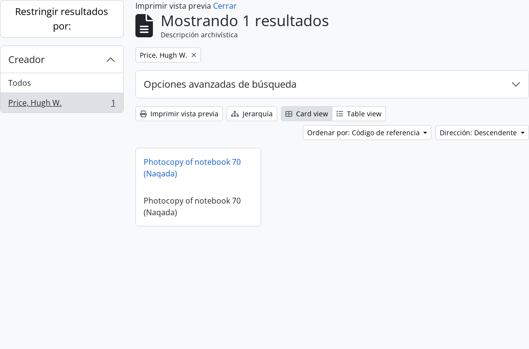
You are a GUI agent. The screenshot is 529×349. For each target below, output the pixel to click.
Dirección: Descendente (479, 132)
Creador (26, 59)
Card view (306, 113)
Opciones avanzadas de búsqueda (220, 84)
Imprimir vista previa (179, 113)
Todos (19, 83)
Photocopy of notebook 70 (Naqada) (192, 168)
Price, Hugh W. (62, 104)
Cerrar (225, 5)
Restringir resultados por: (61, 18)
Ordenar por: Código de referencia (364, 132)
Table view (358, 113)
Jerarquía (252, 113)
